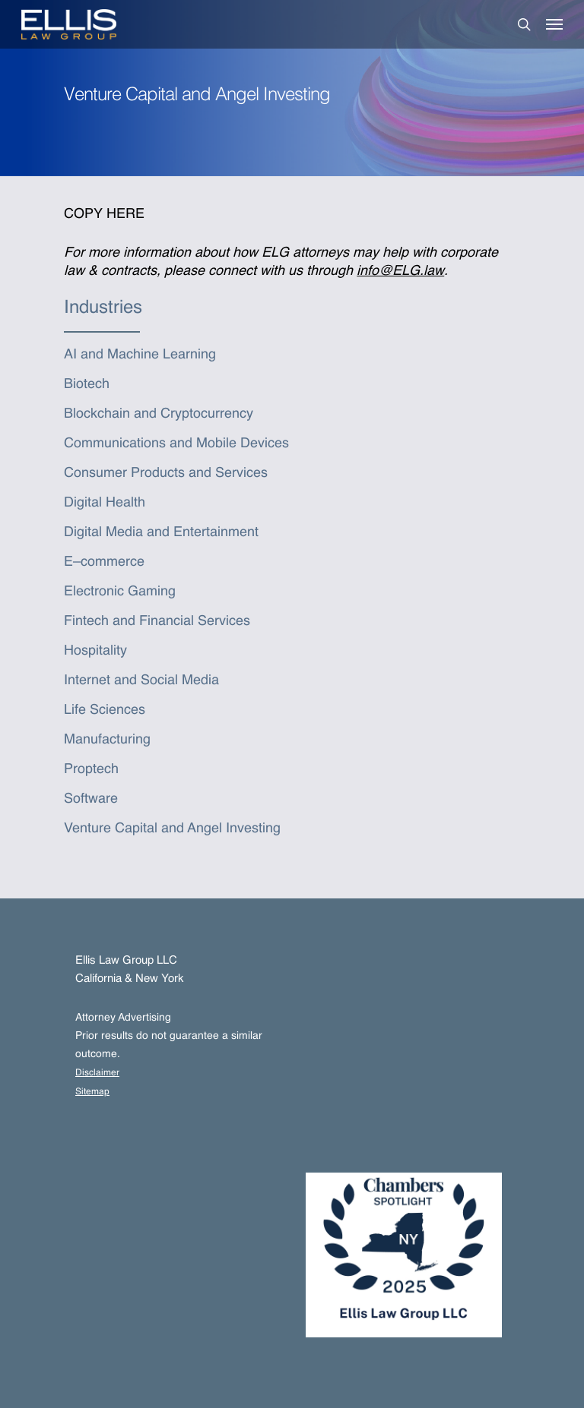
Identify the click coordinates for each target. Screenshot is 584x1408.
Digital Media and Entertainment (161, 532)
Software (91, 799)
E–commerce (104, 562)
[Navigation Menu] (554, 24)
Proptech (91, 769)
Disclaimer (97, 1073)
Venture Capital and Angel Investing (172, 828)
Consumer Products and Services (166, 473)
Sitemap (92, 1092)
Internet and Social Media (141, 680)
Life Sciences (104, 710)
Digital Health (104, 503)
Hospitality (95, 651)
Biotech (87, 384)
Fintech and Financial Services (157, 621)
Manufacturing (107, 740)
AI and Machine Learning (140, 354)
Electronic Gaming (120, 591)
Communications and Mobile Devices (176, 443)
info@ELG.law (400, 271)
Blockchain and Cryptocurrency (158, 414)
